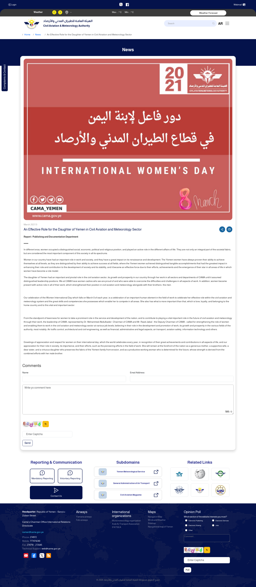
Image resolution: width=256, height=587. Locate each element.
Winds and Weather (157, 520)
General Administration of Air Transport (131, 483)
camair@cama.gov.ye (33, 532)
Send (27, 443)
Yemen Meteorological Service (131, 472)
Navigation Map (155, 517)
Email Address (137, 372)
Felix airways (82, 520)
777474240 (35, 541)
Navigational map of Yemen (160, 527)
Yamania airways (84, 517)
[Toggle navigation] (227, 23)
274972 (33, 537)
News (38, 34)
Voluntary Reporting (70, 478)
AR (220, 23)
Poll (187, 570)
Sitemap (152, 523)
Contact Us (56, 496)
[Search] (190, 23)
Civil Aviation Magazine (131, 495)
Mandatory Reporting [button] (42, 478)
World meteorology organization (126, 521)
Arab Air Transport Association (125, 524)
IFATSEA (116, 527)
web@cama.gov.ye (51, 548)
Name (25, 372)
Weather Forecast (208, 13)
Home (27, 34)
